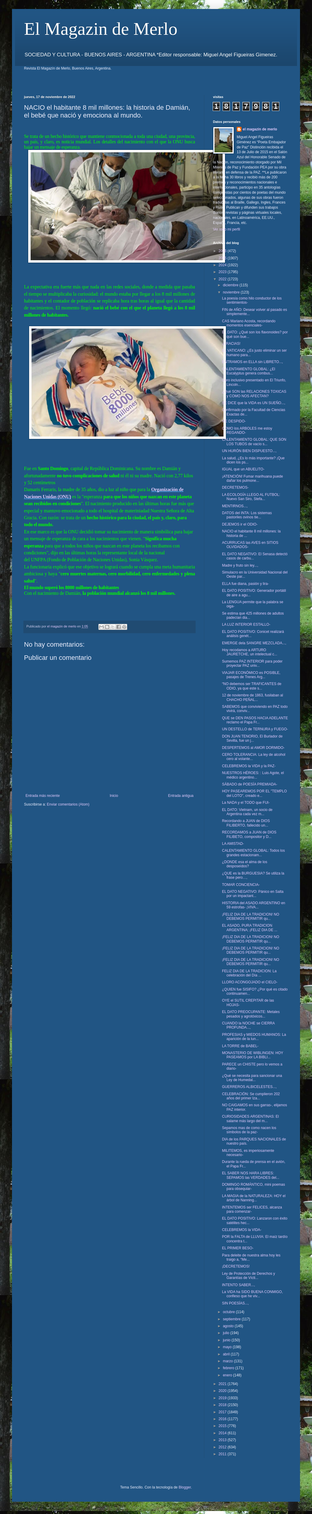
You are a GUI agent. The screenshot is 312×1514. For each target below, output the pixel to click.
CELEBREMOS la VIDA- (241, 1230)
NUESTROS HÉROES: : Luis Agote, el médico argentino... (253, 775)
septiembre (232, 1319)
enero (228, 1375)
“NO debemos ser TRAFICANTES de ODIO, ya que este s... (251, 686)
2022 (223, 279)
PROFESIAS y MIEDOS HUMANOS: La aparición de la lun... (254, 1037)
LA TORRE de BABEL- (240, 1046)
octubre (229, 1312)
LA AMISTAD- (233, 844)
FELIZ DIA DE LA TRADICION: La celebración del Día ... (249, 973)
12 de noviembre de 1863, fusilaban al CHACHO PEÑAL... (252, 697)
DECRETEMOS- (235, 487)
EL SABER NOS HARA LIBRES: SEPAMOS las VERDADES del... (250, 1175)
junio (227, 1340)
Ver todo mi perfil (226, 229)
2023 (223, 272)
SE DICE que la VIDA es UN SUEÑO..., (253, 403)
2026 (223, 251)
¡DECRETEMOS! (236, 1266)
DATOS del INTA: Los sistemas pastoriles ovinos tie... (247, 515)
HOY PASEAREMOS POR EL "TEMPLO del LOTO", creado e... (254, 793)
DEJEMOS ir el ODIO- (240, 524)
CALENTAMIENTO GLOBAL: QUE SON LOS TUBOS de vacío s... (254, 441)
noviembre (232, 292)
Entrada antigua (181, 796)
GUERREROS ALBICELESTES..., (249, 1087)
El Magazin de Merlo (101, 29)
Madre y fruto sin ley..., (240, 565)
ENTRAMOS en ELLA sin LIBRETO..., (252, 362)
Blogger (184, 1487)
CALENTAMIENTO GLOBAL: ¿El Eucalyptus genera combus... (248, 371)
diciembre (231, 285)
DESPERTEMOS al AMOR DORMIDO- (253, 748)
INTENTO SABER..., (238, 1285)
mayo (228, 1347)
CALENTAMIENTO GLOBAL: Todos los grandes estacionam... (253, 852)
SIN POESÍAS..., (235, 1303)
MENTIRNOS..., (235, 506)
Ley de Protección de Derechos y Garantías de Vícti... (248, 1275)
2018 (223, 1405)
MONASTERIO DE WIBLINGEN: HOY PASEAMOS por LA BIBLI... (252, 1055)
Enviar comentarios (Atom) (68, 804)
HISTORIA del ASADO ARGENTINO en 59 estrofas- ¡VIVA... (253, 905)
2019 (223, 1398)
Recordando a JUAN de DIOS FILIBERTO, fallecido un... (246, 823)
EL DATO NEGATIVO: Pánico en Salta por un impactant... (253, 894)
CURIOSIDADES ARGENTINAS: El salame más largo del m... (250, 1118)
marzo (228, 1361)
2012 (223, 1447)
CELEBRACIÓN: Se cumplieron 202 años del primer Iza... (251, 1096)
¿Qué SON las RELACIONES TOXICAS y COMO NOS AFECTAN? (254, 393)
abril (227, 1354)
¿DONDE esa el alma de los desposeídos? (244, 864)
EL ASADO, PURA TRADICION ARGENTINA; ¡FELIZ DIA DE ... (249, 927)
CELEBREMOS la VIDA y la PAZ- (249, 766)
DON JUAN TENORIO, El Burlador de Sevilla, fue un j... (252, 738)
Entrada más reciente (43, 796)
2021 (223, 1384)
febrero (229, 1368)
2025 (223, 258)
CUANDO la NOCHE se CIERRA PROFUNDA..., (248, 1025)
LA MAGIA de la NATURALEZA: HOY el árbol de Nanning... (254, 1198)
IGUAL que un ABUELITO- (243, 469)
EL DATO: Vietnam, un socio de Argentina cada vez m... (247, 812)
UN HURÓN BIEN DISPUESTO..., (249, 451)
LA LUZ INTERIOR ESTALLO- (246, 624)
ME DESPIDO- (234, 421)
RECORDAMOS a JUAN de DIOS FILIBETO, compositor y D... (249, 834)
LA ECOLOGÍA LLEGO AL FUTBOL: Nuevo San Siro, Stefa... (251, 497)
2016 (223, 1419)
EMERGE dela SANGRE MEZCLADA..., (254, 643)
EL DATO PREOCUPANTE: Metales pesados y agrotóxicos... (251, 1014)
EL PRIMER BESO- (238, 1248)
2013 (223, 1440)
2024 (223, 265)
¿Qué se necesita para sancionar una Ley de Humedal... (252, 1078)
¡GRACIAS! (231, 343)
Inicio (114, 796)
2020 (223, 1391)
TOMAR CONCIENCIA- (241, 885)
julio (226, 1333)
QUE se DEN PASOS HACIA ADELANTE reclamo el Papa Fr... (255, 720)
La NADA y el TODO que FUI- (246, 802)
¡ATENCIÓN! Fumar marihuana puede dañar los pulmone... (252, 478)
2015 (223, 1426)
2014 (223, 1433)
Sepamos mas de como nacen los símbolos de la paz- (249, 1130)
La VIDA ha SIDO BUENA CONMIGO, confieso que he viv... (252, 1294)
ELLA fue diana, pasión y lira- (245, 584)
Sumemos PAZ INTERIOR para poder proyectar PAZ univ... (252, 663)
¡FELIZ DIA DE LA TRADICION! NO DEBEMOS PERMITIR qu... (250, 916)
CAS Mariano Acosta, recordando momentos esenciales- (248, 323)
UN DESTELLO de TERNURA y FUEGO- (255, 729)
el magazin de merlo (260, 129)
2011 (223, 1454)
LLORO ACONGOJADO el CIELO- (250, 982)
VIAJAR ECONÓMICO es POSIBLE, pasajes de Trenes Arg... (251, 675)
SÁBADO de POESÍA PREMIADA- (249, 784)
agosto (229, 1326)
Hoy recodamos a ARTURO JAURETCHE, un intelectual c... (249, 652)
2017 (223, 1412)
